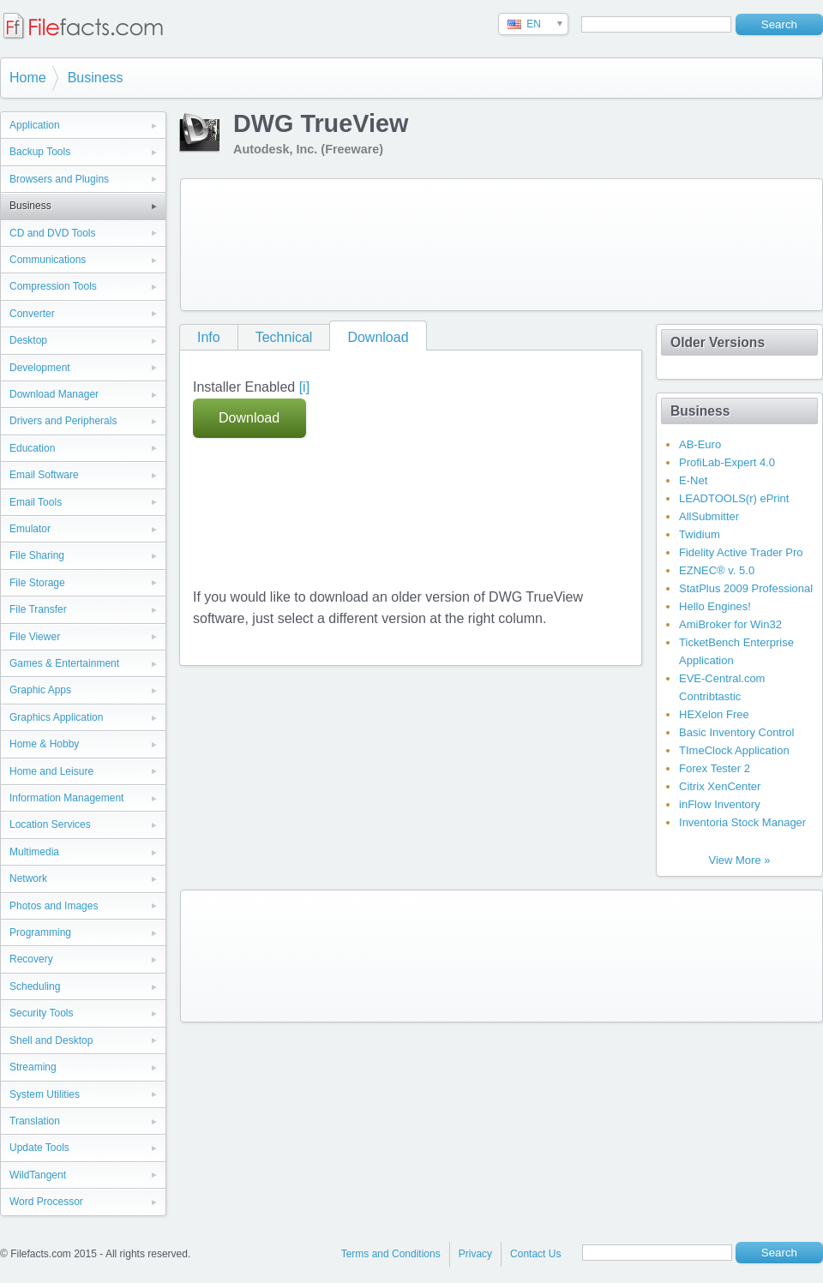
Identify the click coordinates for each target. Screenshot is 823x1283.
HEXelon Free (714, 714)
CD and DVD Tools (52, 233)
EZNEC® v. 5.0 (716, 570)
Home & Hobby (44, 744)
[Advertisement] (255, 241)
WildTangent (37, 1175)
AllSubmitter (709, 516)
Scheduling (34, 986)
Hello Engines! (715, 606)
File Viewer (34, 637)
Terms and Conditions (391, 1254)
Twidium (699, 534)
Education (32, 448)
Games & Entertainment (64, 663)
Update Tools (39, 1148)
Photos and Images (53, 906)
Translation (34, 1121)
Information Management (66, 798)
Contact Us (535, 1254)
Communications (47, 260)
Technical (284, 337)
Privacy (475, 1254)
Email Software (44, 475)
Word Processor (46, 1202)
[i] (304, 387)
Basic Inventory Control (736, 732)
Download (377, 337)
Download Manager (54, 394)
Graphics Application (56, 717)
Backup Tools (39, 152)
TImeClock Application (734, 750)
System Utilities (44, 1094)
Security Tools (41, 1013)
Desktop (28, 340)
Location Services (50, 824)
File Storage (37, 583)
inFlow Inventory (719, 804)
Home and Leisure (51, 771)
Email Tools (35, 502)
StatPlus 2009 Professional (746, 588)
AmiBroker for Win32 (730, 624)
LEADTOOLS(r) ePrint (734, 498)
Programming (40, 932)
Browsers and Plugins (59, 179)
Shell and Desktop (51, 1040)
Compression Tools (53, 286)
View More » (739, 860)
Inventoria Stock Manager (742, 822)
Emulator (30, 529)
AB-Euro (700, 444)
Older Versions (717, 342)
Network (28, 878)
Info (208, 337)
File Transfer (38, 609)
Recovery (31, 959)
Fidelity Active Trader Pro (741, 552)
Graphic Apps (40, 690)
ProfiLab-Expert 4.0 (727, 462)
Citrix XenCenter (719, 786)
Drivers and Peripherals (63, 421)
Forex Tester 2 (714, 768)
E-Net (693, 480)
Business (95, 77)
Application (34, 125)
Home (27, 77)
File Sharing (36, 555)
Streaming (33, 1067)
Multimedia (34, 852)
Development (39, 368)
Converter (32, 314)
